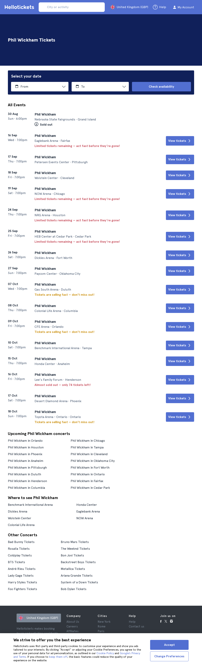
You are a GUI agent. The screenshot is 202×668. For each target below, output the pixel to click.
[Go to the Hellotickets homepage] (20, 7)
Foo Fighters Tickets (22, 589)
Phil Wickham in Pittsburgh (27, 467)
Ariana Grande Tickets (77, 575)
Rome (102, 626)
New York (104, 621)
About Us (72, 621)
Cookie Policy (105, 653)
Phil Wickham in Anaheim (25, 461)
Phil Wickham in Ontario (88, 474)
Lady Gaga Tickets (21, 575)
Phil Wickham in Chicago (88, 440)
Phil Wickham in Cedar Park (90, 488)
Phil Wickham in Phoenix (25, 454)
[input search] (71, 7)
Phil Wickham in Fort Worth (90, 467)
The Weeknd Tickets (75, 549)
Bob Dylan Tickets (73, 589)
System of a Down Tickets (79, 582)
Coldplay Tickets (20, 555)
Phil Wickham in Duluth (24, 474)
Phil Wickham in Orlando (25, 440)
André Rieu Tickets (22, 569)
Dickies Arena (17, 511)
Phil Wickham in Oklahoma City (93, 461)
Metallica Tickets (73, 569)
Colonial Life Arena (21, 525)
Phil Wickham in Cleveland (89, 454)
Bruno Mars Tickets (75, 542)
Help (132, 621)
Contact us (136, 626)
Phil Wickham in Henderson (27, 481)
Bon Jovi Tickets (72, 555)
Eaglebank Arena (88, 511)
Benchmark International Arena (30, 505)
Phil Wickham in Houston (26, 447)
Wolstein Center (19, 518)
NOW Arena (84, 518)
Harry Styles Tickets (22, 582)
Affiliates (72, 631)
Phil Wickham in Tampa (87, 447)
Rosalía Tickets (19, 549)
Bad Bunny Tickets (21, 542)
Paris (101, 631)
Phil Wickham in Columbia (26, 488)
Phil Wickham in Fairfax (87, 481)
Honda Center (86, 505)
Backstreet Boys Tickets (78, 562)
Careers (72, 626)
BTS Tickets (16, 562)
